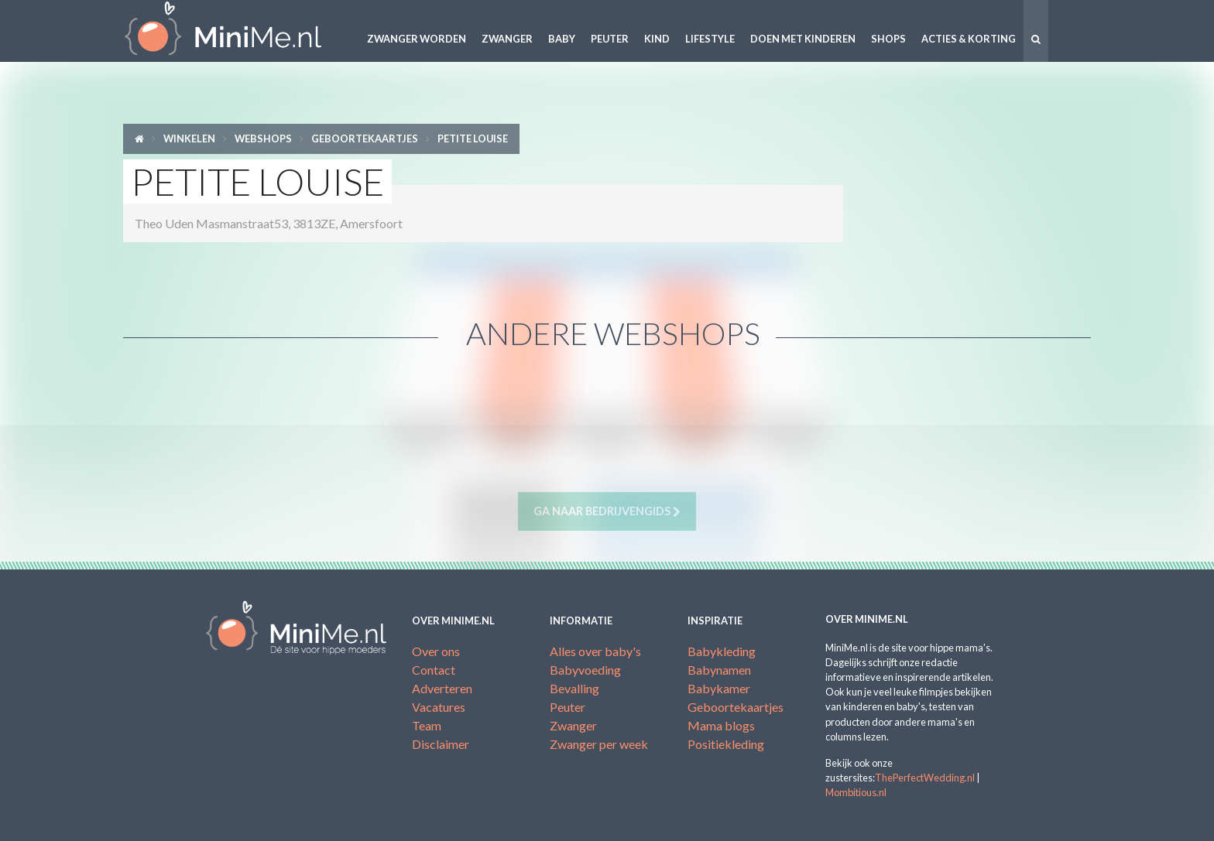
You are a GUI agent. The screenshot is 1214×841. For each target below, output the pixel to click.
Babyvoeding (585, 669)
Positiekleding (726, 744)
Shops (888, 38)
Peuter (610, 38)
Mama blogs (721, 725)
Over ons (436, 651)
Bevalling (574, 688)
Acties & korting (968, 38)
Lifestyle (710, 38)
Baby (561, 38)
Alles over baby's (595, 651)
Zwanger (507, 38)
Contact (433, 669)
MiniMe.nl (235, 31)
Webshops (263, 138)
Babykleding (722, 651)
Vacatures (438, 706)
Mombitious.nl (855, 792)
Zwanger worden (416, 38)
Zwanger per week (599, 744)
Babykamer (719, 688)
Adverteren (442, 688)
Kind (657, 38)
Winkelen (189, 138)
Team (426, 725)
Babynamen (719, 669)
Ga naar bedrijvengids (607, 511)
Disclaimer (440, 744)
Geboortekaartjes (364, 138)
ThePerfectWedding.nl (925, 777)
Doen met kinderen (803, 38)
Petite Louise (472, 138)
